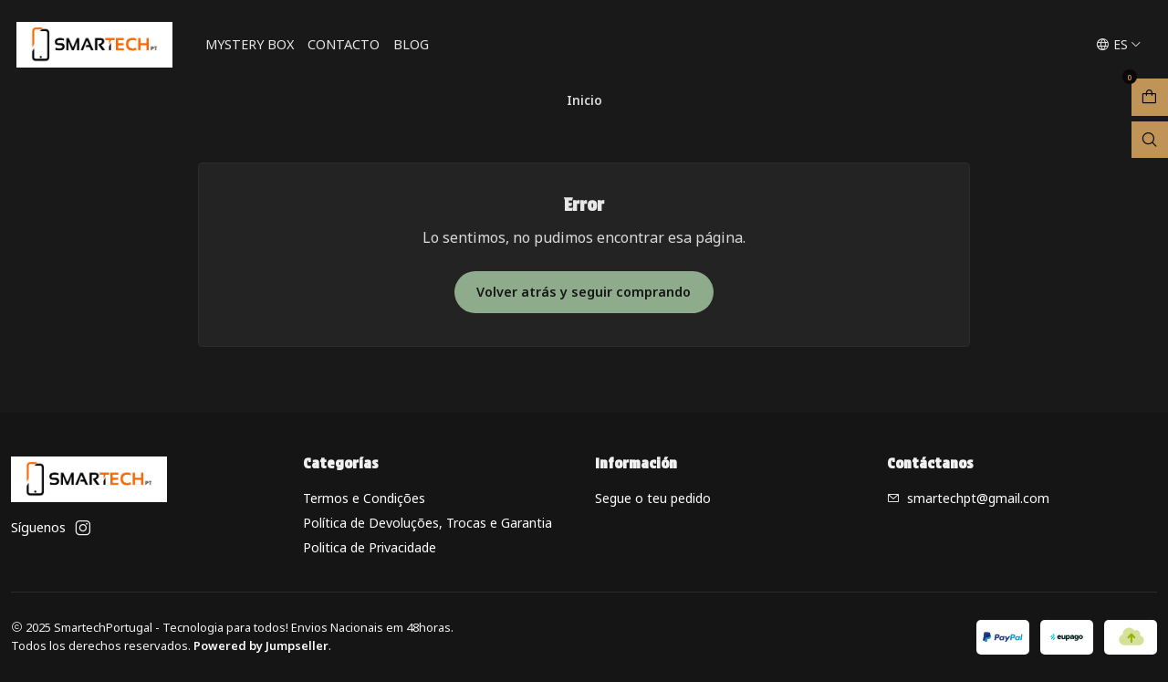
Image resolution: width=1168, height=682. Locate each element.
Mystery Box (249, 44)
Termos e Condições (364, 498)
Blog (411, 44)
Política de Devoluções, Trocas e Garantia (427, 522)
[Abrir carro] (1150, 97)
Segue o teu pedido (653, 498)
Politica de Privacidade (369, 547)
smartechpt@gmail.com (968, 498)
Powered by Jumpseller (260, 645)
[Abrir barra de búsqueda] (1150, 140)
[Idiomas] (1118, 45)
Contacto (344, 44)
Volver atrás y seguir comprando (583, 291)
